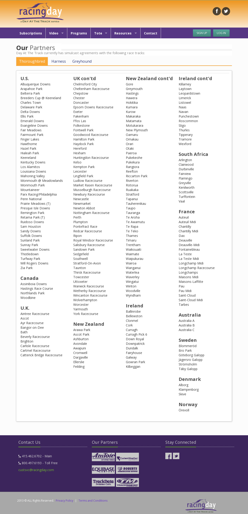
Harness (58, 61)
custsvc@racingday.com (36, 470)
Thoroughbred (32, 61)
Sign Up (202, 33)
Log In (221, 33)
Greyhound (82, 61)
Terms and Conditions (93, 501)
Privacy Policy (64, 501)
